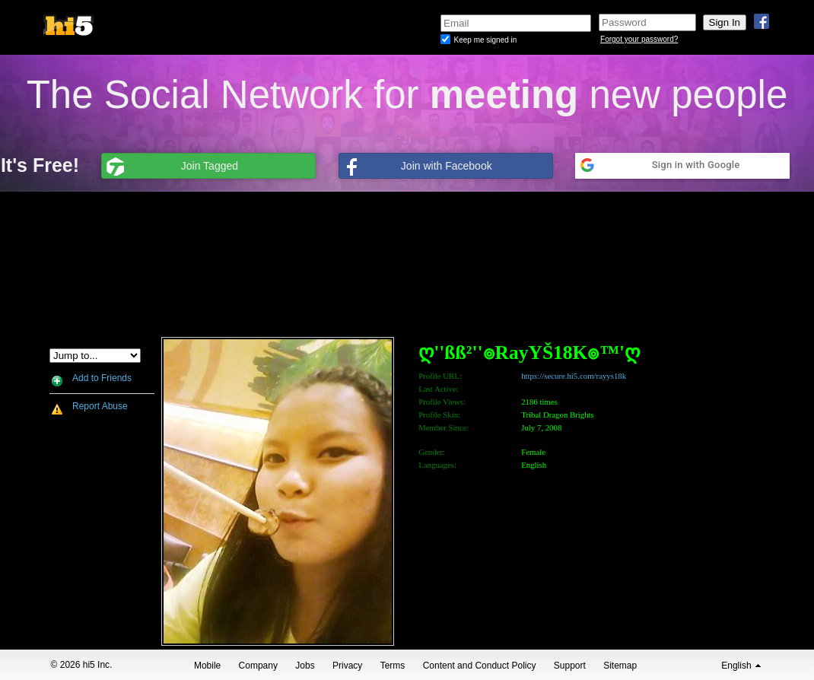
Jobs (304, 665)
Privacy (347, 665)
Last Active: (438, 388)
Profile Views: (442, 401)
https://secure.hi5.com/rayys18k (573, 375)
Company (258, 665)
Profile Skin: (439, 414)
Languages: (437, 464)
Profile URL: (440, 375)
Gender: (431, 451)
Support (570, 665)
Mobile (207, 665)
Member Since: (443, 427)
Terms (392, 665)
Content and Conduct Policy (479, 665)
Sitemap (620, 665)
